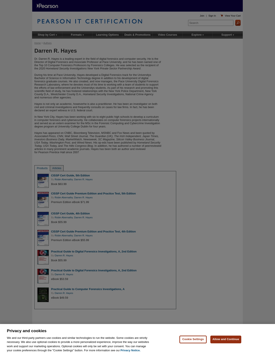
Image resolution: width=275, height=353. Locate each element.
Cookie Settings (193, 341)
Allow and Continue (225, 341)
